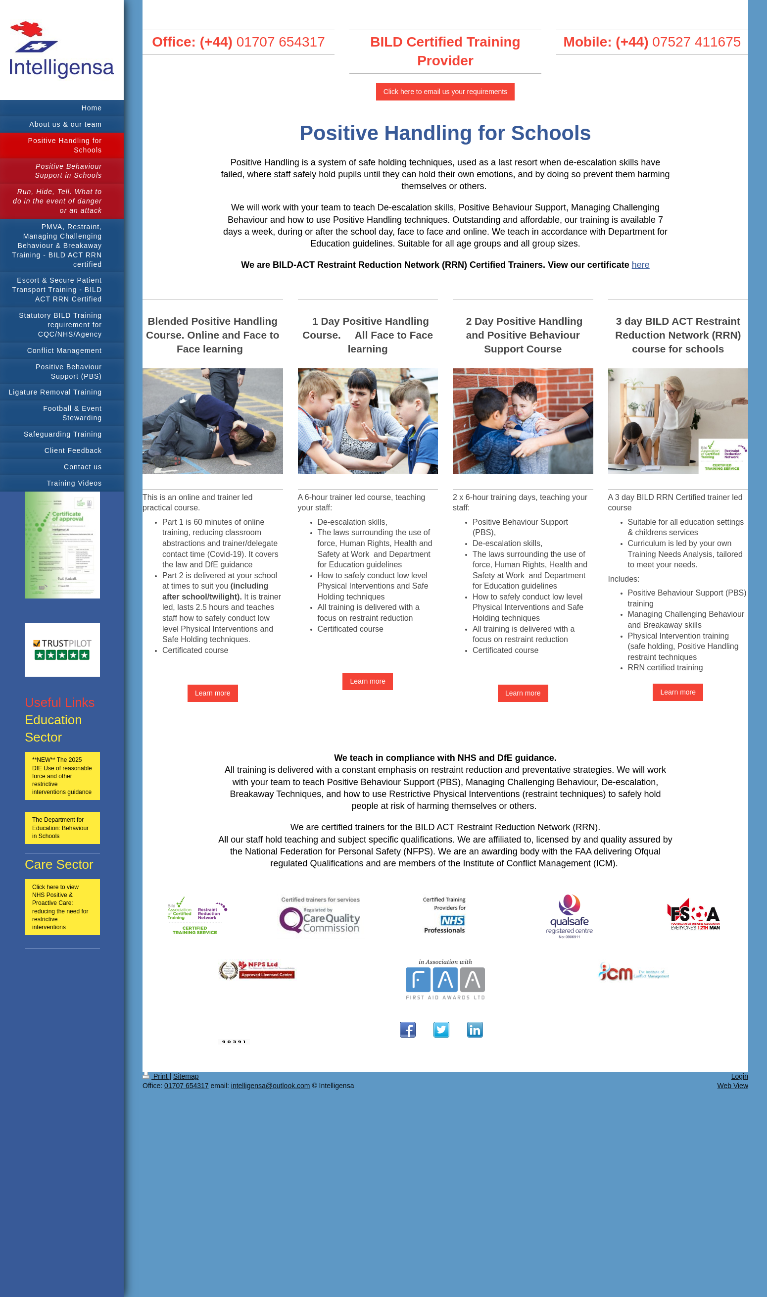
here (641, 265)
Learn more (213, 693)
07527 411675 (696, 42)
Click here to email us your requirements (446, 92)
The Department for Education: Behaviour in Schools (60, 827)
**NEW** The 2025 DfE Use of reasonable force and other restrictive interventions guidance (62, 776)
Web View (732, 1086)
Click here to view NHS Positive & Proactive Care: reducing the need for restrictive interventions (60, 907)
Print (156, 1076)
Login (739, 1076)
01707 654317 (281, 42)
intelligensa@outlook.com (270, 1086)
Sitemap (185, 1076)
